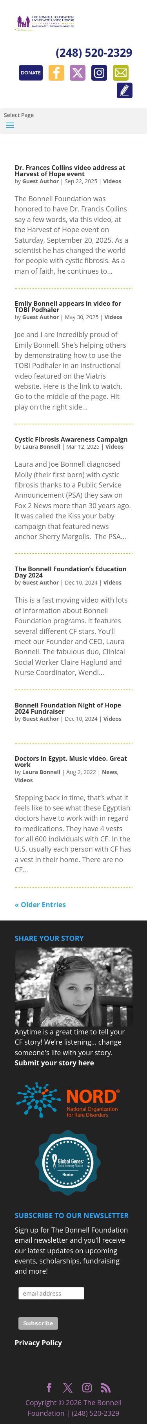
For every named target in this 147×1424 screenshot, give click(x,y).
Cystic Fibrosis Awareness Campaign (71, 439)
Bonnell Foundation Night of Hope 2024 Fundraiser (68, 708)
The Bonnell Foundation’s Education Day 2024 (71, 572)
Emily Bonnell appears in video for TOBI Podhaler (68, 306)
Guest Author (40, 181)
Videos (112, 181)
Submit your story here (54, 1062)
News (109, 772)
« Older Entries (40, 904)
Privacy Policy (38, 1342)
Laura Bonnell (41, 446)
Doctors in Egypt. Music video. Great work (71, 761)
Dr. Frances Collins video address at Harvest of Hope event (70, 170)
